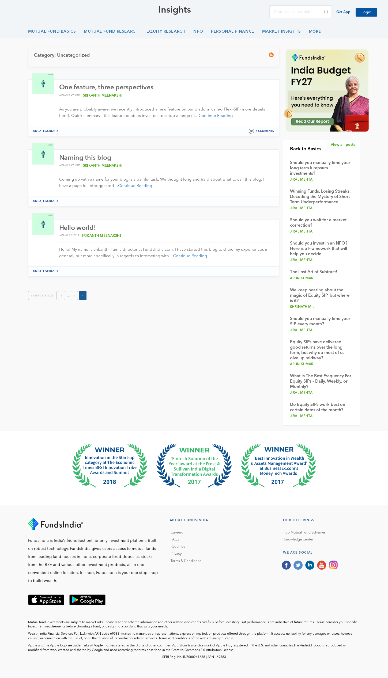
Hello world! (77, 228)
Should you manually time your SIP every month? (320, 321)
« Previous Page (42, 295)
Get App (343, 12)
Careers (177, 532)
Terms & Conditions (186, 561)
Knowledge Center (298, 539)
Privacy (176, 553)
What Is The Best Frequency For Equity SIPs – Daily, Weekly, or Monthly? (320, 381)
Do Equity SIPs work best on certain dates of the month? (317, 407)
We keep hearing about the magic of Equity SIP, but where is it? (319, 295)
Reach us (178, 547)
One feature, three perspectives (106, 87)
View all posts (343, 145)
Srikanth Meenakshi (102, 95)
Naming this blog (85, 158)
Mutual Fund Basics (52, 32)
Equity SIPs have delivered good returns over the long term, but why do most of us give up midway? (317, 350)
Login (366, 12)
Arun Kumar (302, 278)
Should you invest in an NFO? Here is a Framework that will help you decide (318, 248)
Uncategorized (45, 131)
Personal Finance (232, 32)
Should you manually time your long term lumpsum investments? (320, 168)
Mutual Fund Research (111, 32)
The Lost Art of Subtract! (313, 272)
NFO (198, 32)
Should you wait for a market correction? (318, 223)
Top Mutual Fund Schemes (305, 532)
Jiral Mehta (301, 179)
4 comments (265, 131)
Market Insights (281, 32)
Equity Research (165, 32)
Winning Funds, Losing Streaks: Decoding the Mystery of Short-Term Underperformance (320, 196)
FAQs (175, 539)
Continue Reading (216, 116)
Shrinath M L (302, 307)
